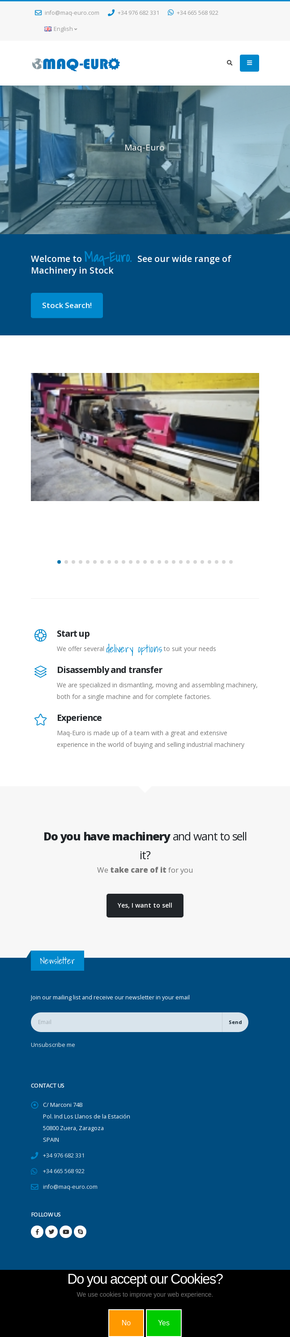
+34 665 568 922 (193, 13)
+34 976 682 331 (133, 13)
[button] (59, 562)
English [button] (60, 29)
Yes (164, 1323)
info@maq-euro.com (67, 13)
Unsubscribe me (53, 1045)
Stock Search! (67, 305)
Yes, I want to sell (145, 905)
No (126, 1323)
